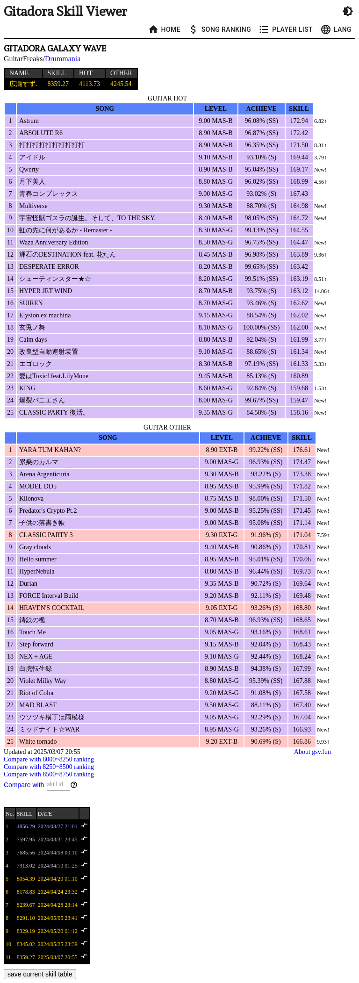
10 (8, 944)
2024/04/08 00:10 (58, 852)
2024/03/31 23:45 (58, 839)
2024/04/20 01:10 (58, 878)
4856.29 (26, 826)
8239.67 (26, 905)
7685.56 (26, 852)
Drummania (62, 59)
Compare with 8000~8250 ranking (49, 759)
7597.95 (26, 839)
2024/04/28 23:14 (58, 905)
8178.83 (26, 892)
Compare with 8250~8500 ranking (49, 766)
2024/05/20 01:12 (58, 931)
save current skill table (39, 974)
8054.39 (26, 878)
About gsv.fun (312, 751)
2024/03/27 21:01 (58, 826)
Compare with (24, 785)
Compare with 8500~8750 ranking (49, 774)
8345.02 (26, 944)
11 (8, 957)
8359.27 (26, 957)
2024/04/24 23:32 (58, 892)
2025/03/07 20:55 (58, 957)
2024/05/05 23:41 (58, 918)
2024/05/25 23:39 (58, 944)
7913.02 (26, 865)
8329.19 (26, 931)
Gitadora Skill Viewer (65, 11)
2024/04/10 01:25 (58, 865)
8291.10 (26, 918)
